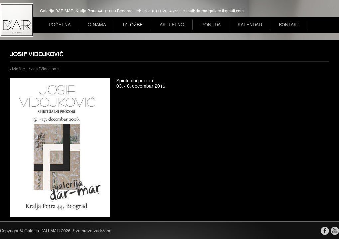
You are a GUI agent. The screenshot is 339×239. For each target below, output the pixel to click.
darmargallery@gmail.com (220, 11)
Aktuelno (172, 24)
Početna (60, 24)
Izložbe (133, 24)
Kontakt (289, 24)
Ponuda (211, 24)
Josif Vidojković (45, 69)
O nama (97, 24)
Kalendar (250, 24)
